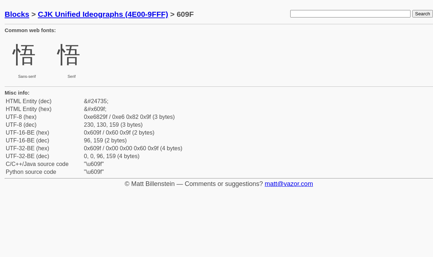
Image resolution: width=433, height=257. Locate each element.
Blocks (17, 14)
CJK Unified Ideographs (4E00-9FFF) (103, 14)
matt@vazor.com (289, 183)
